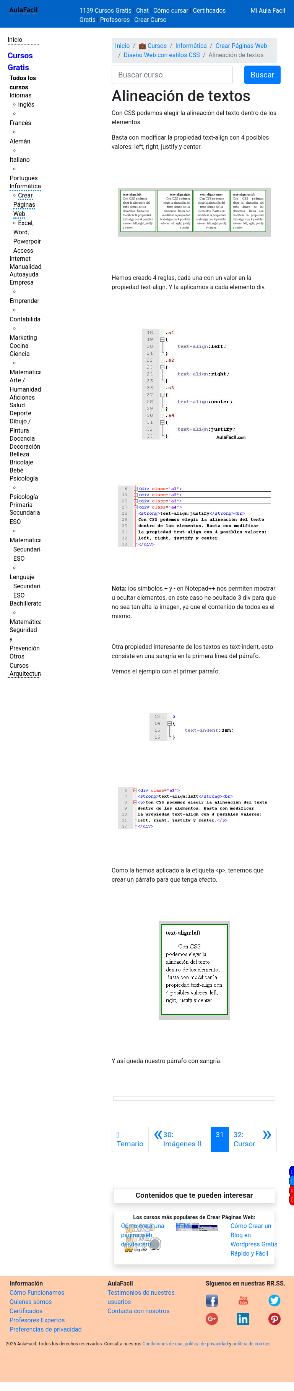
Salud (17, 405)
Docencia (22, 438)
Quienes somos (31, 1301)
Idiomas (20, 95)
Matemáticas (27, 372)
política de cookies (251, 1344)
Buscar (263, 74)
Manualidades (29, 266)
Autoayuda (24, 274)
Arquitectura (26, 673)
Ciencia (20, 353)
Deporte (20, 413)
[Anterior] (179, 1139)
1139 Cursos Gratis (106, 10)
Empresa (22, 282)
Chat (142, 10)
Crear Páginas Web (24, 204)
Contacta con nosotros (138, 1311)
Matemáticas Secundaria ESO (27, 549)
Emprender (24, 301)
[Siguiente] (253, 1139)
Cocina (19, 345)
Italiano (20, 159)
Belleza (19, 454)
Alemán (20, 141)
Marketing (23, 337)
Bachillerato (26, 603)
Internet (20, 258)
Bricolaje (21, 462)
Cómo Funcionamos (37, 1292)
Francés (20, 123)
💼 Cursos (152, 45)
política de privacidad (206, 1344)
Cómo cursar (170, 10)
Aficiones (22, 397)
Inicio (15, 39)
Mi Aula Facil (267, 10)
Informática (25, 186)
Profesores (115, 19)
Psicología (24, 478)
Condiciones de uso (163, 1344)
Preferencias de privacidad (46, 1329)
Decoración (25, 446)
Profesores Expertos (37, 1320)
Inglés (26, 104)
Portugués (24, 178)
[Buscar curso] (172, 75)
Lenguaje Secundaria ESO (27, 586)
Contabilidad (27, 319)
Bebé (16, 470)
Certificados (26, 1311)
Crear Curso (150, 19)
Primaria (21, 505)
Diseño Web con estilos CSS (162, 55)
